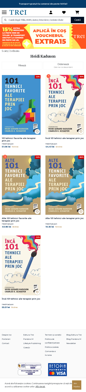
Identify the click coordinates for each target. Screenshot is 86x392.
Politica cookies (52, 347)
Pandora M (28, 339)
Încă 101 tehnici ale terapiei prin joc (64, 138)
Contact (5, 343)
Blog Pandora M (73, 339)
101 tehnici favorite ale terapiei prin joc (19, 139)
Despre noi (6, 335)
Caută (77, 19)
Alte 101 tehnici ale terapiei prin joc (64, 218)
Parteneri (6, 339)
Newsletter (71, 343)
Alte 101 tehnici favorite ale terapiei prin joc (16, 219)
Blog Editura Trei (74, 335)
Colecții (26, 347)
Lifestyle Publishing (32, 343)
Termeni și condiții (53, 335)
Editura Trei (28, 335)
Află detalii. (40, 386)
